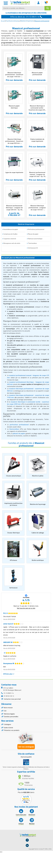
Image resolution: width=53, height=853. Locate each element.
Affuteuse (13, 560)
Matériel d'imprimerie (27, 21)
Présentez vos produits (11, 731)
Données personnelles (11, 717)
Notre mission (8, 707)
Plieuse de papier (33, 234)
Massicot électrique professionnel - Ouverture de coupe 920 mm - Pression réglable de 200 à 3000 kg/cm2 (14, 143)
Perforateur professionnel (36, 229)
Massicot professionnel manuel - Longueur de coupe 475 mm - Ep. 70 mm (37, 175)
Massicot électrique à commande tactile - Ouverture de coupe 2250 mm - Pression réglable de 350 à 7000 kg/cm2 (37, 110)
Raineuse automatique (35, 239)
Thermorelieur (32, 243)
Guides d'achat (8, 728)
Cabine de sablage (38, 533)
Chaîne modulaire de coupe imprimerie (37, 140)
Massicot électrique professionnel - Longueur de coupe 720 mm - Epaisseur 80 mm (37, 208)
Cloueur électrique (13, 533)
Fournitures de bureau (13, 21)
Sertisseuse (13, 588)
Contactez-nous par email (12, 699)
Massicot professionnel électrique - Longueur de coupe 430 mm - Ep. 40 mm (14, 208)
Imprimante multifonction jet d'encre (13, 504)
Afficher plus (8, 674)
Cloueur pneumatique (13, 476)
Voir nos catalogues (26, 747)
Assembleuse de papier (10, 229)
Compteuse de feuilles (10, 234)
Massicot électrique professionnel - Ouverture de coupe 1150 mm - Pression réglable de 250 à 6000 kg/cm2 (14, 76)
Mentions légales (9, 714)
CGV (5, 711)
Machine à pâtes (37, 476)
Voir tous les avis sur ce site (26, 608)
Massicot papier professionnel (37, 73)
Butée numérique (38, 560)
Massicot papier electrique (14, 107)
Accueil (3, 21)
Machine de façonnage (37, 504)
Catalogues (7, 725)
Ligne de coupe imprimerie (14, 172)
